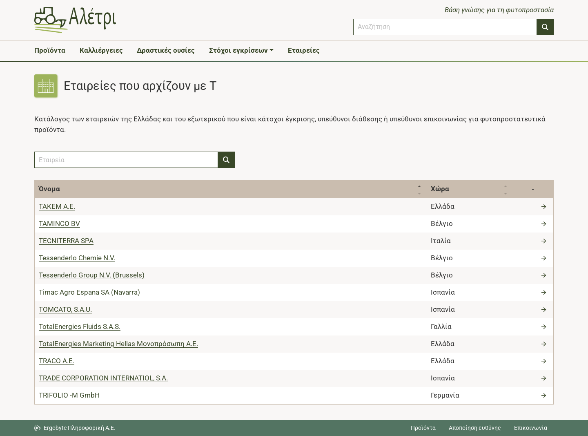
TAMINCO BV (59, 223)
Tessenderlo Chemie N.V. (77, 258)
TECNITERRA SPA (66, 241)
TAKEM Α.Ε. (57, 206)
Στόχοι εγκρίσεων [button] (238, 50)
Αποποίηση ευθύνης (475, 428)
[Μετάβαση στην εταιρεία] (544, 206)
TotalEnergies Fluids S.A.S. (79, 326)
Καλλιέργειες (101, 50)
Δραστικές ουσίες (166, 50)
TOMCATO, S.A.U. (65, 309)
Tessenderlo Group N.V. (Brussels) (92, 275)
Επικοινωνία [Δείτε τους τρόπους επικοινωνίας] (530, 428)
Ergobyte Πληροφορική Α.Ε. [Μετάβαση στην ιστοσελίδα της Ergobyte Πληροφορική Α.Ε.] (80, 428)
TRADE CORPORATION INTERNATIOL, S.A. (103, 378)
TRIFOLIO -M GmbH (69, 395)
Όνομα (49, 189)
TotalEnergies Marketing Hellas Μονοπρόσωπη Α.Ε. (118, 344)
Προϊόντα (49, 50)
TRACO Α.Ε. (56, 361)
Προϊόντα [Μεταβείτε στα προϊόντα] (423, 428)
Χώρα (440, 189)
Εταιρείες (304, 50)
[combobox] (445, 27)
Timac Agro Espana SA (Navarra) (89, 292)
